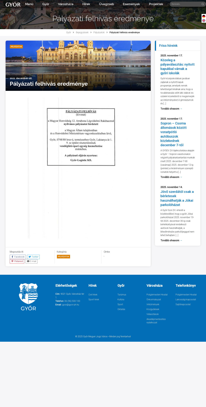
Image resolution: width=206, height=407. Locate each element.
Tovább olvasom (171, 109)
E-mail (31, 261)
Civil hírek (92, 294)
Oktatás (121, 309)
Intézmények (153, 304)
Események (131, 4)
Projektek (156, 4)
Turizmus (122, 294)
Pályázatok (99, 32)
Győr (45, 4)
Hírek (86, 4)
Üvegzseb (106, 4)
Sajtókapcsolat (183, 304)
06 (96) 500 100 (72, 301)
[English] (203, 20)
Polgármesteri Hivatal (157, 294)
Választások (153, 314)
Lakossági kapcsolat (186, 299)
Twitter (33, 256)
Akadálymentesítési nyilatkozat (156, 321)
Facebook (18, 256)
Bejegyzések (82, 32)
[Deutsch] (203, 16)
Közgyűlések (153, 309)
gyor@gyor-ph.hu (70, 304)
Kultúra (121, 299)
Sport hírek (93, 299)
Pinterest (17, 261)
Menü (29, 4)
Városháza (65, 4)
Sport (120, 304)
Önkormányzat (154, 299)
